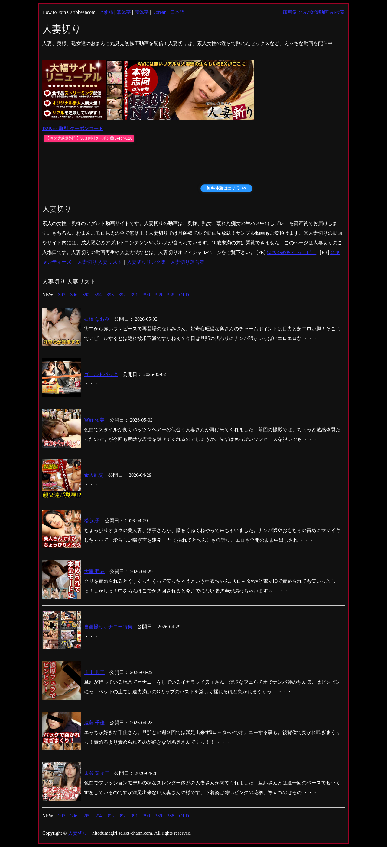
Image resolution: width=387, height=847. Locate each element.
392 (122, 294)
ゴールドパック (101, 374)
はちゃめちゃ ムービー (291, 252)
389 (158, 294)
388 (170, 294)
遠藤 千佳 (94, 722)
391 (134, 294)
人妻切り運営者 (187, 262)
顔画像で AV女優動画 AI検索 (313, 12)
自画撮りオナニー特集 (108, 626)
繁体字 (123, 12)
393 (110, 294)
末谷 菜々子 (96, 773)
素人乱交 (93, 475)
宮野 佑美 (94, 419)
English (105, 12)
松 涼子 (92, 520)
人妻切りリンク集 (146, 262)
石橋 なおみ (96, 319)
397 (61, 294)
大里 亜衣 (94, 571)
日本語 (177, 12)
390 (146, 294)
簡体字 (141, 12)
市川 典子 (94, 672)
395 (85, 294)
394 (98, 294)
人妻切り (77, 833)
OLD (184, 294)
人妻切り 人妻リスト (99, 262)
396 (73, 294)
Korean (159, 12)
